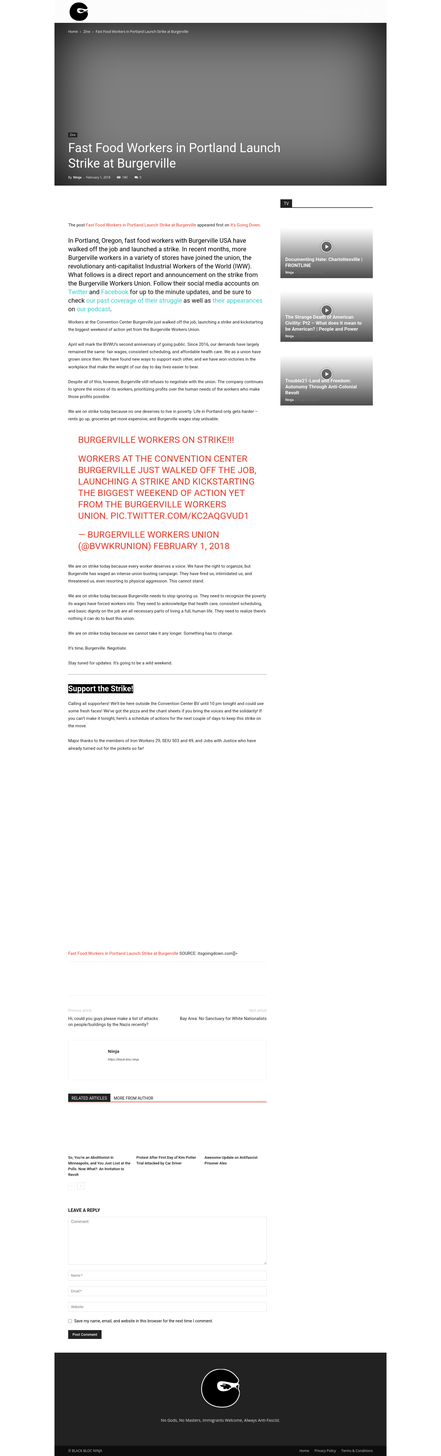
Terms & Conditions (357, 1450)
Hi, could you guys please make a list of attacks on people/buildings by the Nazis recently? (113, 1021)
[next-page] (80, 1186)
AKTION (334, 11)
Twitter (78, 292)
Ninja (77, 177)
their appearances (237, 300)
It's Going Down (245, 225)
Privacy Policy (325, 1450)
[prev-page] (71, 1186)
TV (352, 11)
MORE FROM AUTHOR (133, 1098)
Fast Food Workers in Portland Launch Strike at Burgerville (141, 225)
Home (73, 31)
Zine (86, 31)
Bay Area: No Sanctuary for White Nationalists (223, 1018)
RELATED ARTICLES (89, 1098)
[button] (366, 12)
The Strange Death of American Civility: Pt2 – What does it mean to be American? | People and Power (323, 323)
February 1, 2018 (191, 546)
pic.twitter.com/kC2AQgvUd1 (179, 515)
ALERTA (311, 11)
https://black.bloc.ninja (123, 1059)
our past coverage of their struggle (134, 300)
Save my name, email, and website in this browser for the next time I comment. (143, 1321)
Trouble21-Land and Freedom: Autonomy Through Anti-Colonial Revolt (321, 386)
